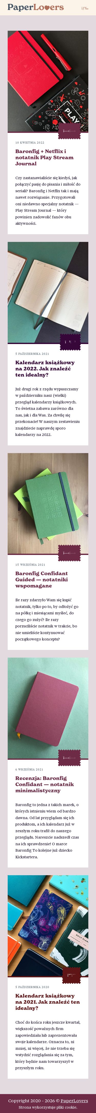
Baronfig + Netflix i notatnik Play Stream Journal (44, 157)
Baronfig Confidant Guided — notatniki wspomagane (41, 579)
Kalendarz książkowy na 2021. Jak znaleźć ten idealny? (47, 1002)
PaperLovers (74, 1100)
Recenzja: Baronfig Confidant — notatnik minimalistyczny (44, 784)
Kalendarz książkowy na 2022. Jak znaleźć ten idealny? (45, 368)
